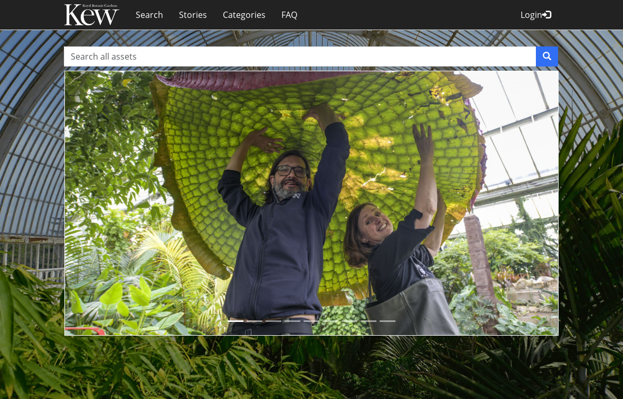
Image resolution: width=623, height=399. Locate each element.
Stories (193, 15)
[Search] (547, 56)
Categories (244, 15)
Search (149, 15)
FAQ (289, 15)
